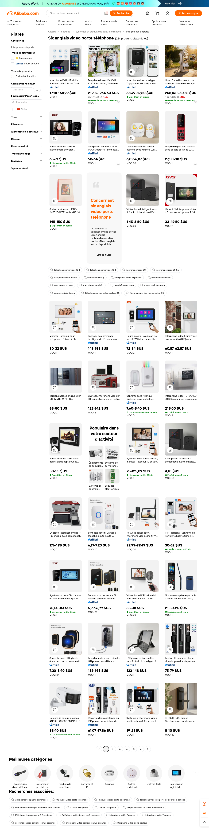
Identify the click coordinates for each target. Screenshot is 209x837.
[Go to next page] (148, 749)
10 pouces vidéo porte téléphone (70, 799)
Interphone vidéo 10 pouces (126, 277)
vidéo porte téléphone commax (28, 799)
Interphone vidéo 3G (134, 270)
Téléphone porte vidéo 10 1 (65, 270)
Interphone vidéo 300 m (165, 270)
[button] (106, 13)
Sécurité (65, 31)
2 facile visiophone (77, 807)
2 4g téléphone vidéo (91, 285)
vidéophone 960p (94, 277)
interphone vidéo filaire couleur (130, 822)
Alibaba (52, 31)
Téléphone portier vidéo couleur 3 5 (100, 293)
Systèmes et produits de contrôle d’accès (98, 31)
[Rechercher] (121, 13)
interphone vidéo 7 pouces (120, 815)
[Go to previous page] (99, 749)
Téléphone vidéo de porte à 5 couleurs (143, 807)
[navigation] (26, 391)
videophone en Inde (159, 277)
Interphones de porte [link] (137, 31)
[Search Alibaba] (75, 13)
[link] (204, 803)
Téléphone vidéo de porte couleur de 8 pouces (160, 799)
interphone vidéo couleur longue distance (33, 822)
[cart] (158, 13)
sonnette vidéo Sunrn (152, 285)
